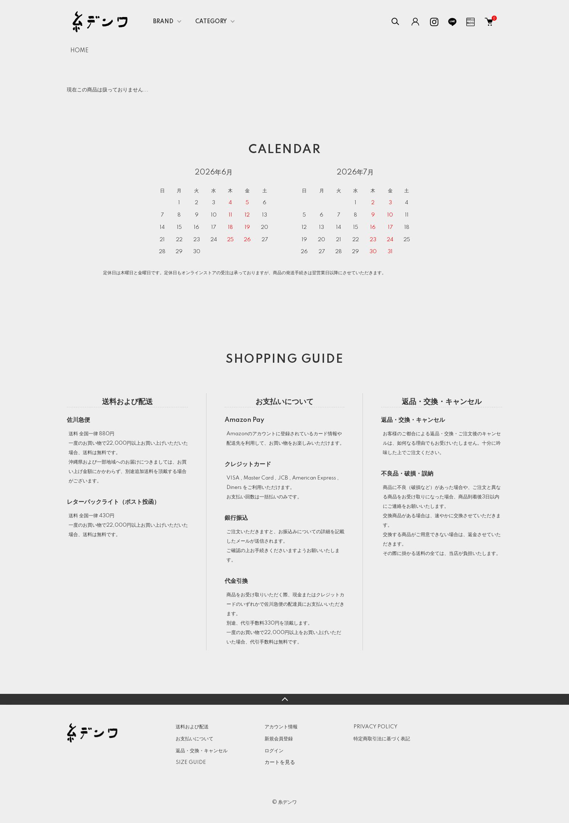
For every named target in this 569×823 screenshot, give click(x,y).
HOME (79, 51)
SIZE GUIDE (191, 762)
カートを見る (280, 762)
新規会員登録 (279, 738)
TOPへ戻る (284, 699)
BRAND (163, 22)
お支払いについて (194, 738)
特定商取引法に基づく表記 (381, 738)
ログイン (274, 750)
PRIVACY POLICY (375, 726)
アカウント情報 (281, 726)
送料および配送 (192, 726)
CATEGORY (211, 22)
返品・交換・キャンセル (202, 750)
